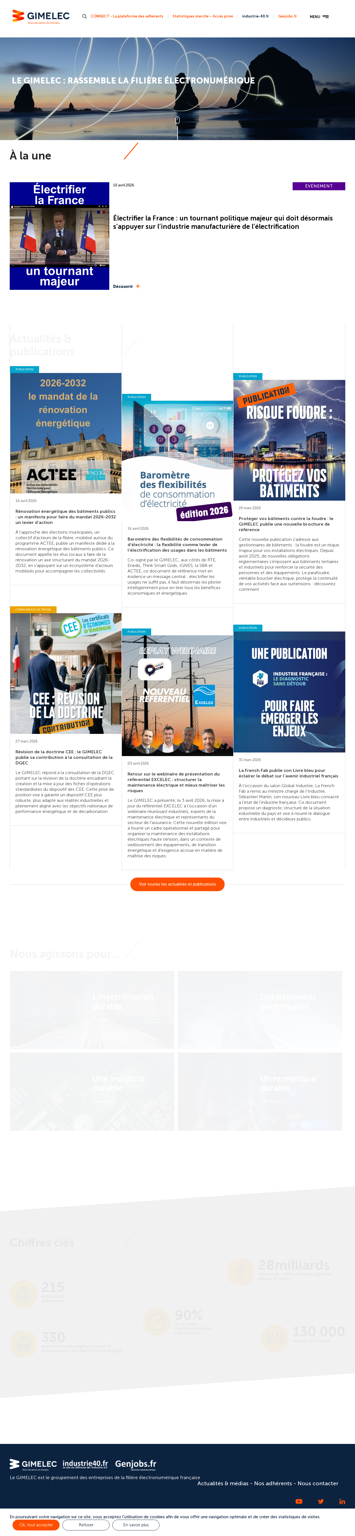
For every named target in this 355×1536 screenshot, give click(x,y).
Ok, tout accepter (36, 1524)
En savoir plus (136, 1524)
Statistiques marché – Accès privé (203, 16)
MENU (319, 17)
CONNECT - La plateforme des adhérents (127, 16)
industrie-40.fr (255, 16)
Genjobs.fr (287, 16)
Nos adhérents (273, 1483)
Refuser (86, 1524)
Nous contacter (318, 1483)
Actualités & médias (222, 1483)
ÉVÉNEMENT (319, 186)
